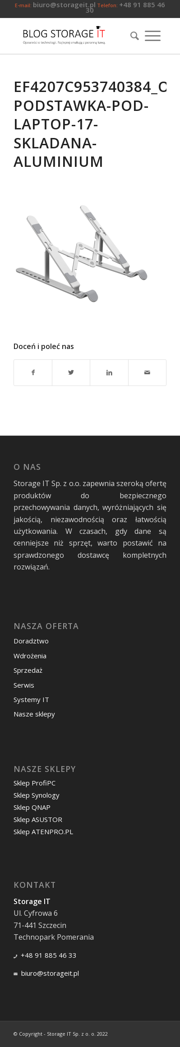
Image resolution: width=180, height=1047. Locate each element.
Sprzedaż (28, 670)
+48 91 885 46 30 (125, 7)
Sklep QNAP (32, 807)
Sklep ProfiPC (34, 782)
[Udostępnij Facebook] (33, 372)
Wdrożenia (30, 655)
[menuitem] (132, 36)
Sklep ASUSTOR (38, 819)
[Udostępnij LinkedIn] (109, 372)
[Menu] (152, 36)
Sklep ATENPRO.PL (43, 831)
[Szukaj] (132, 36)
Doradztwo (31, 640)
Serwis (24, 684)
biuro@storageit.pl (64, 4)
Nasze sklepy (34, 713)
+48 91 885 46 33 (49, 955)
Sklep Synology (37, 794)
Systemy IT (31, 699)
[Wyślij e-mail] (147, 372)
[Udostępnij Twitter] (71, 372)
